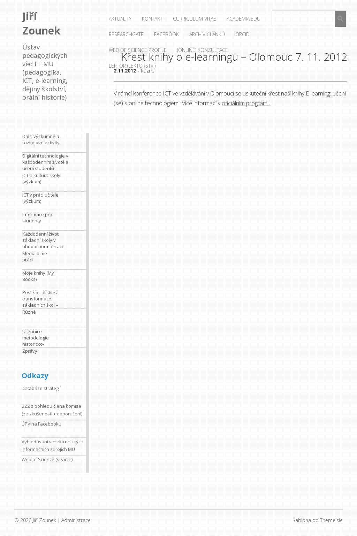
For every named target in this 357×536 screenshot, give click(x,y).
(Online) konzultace (202, 50)
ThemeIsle (331, 520)
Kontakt (152, 18)
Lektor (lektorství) (132, 65)
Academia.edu (243, 18)
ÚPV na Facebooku (41, 424)
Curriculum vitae (194, 18)
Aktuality (120, 18)
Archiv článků (207, 34)
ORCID (242, 34)
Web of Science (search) (47, 459)
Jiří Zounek (41, 23)
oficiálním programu (246, 103)
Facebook (166, 34)
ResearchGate (126, 34)
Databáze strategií (41, 388)
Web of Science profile (138, 50)
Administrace (76, 520)
